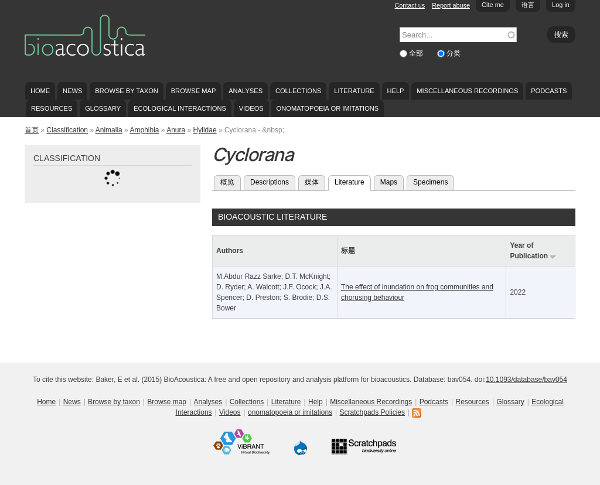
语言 (527, 4)
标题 (348, 251)
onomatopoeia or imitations (328, 108)
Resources (51, 108)
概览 (227, 182)
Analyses (245, 90)
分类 (453, 53)
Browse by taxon (126, 90)
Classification (67, 130)
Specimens (430, 182)
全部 (417, 53)
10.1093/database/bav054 (526, 379)
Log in (561, 4)
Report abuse (451, 5)
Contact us (410, 5)
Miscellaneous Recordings (467, 90)
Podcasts (549, 90)
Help (395, 90)
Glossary (103, 108)
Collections (298, 90)
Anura (175, 130)
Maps (388, 182)
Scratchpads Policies (372, 412)
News (72, 90)
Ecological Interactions (180, 108)
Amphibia (144, 130)
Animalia (109, 130)
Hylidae (205, 130)
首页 (32, 130)
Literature (354, 90)
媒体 (312, 182)
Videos (251, 108)
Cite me (493, 4)
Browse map (193, 90)
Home (40, 90)
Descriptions (269, 182)
